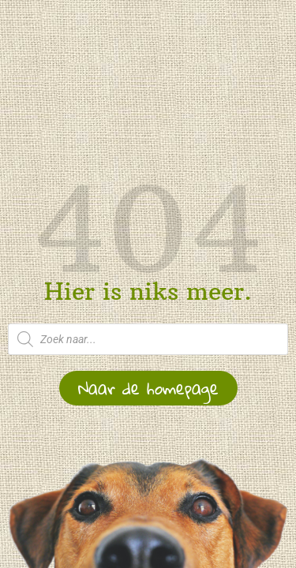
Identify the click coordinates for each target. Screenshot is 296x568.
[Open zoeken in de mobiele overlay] (148, 339)
